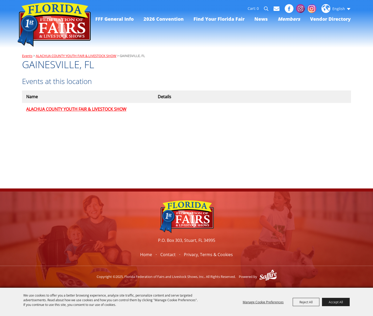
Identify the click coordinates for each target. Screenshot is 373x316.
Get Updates (276, 8)
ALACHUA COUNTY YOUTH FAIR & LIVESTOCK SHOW (76, 55)
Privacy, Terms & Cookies (208, 254)
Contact (168, 254)
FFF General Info (114, 19)
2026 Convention (164, 19)
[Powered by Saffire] (268, 276)
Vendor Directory (330, 19)
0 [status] (258, 8)
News (261, 19)
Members (289, 19)
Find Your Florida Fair (219, 19)
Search (268, 9)
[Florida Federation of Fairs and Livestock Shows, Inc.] (54, 24)
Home (146, 254)
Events (27, 55)
